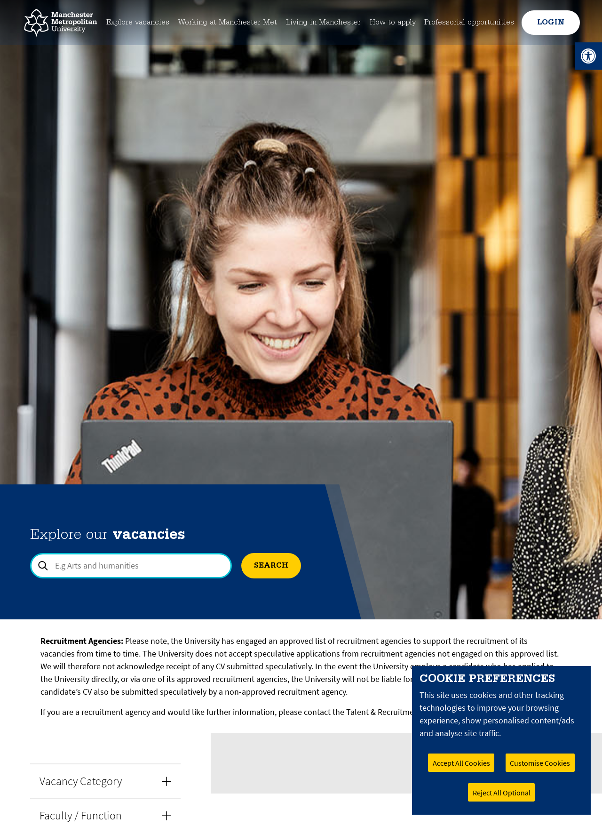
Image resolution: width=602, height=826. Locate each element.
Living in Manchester (323, 22)
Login (549, 22)
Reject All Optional (502, 792)
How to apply (392, 22)
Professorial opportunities (469, 22)
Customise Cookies (540, 763)
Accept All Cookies (461, 763)
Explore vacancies (135, 22)
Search (271, 565)
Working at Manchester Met (226, 22)
